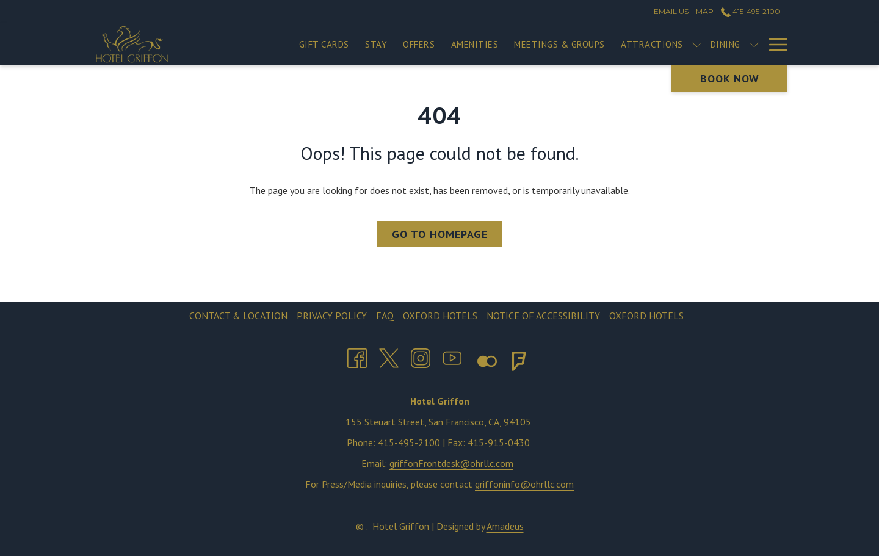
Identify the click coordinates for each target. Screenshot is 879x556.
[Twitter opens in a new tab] (389, 356)
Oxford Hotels (646, 315)
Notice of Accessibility (543, 315)
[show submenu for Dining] (754, 44)
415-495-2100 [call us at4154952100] (750, 11)
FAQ (385, 315)
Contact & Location (238, 315)
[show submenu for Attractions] (697, 44)
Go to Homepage (440, 234)
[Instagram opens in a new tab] (420, 356)
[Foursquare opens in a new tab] (519, 359)
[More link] (773, 44)
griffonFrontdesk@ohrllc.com (451, 463)
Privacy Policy (332, 315)
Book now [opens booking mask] (729, 78)
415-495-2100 (409, 442)
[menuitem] (324, 44)
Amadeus (505, 526)
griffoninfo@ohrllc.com (524, 484)
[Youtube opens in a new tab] (452, 356)
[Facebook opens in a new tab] (357, 356)
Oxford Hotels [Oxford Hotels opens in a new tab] (441, 315)
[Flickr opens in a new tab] (481, 359)
